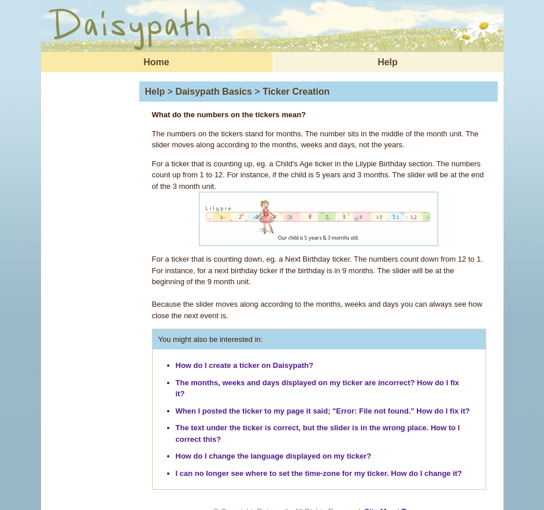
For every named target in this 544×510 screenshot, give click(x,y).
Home (156, 62)
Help (388, 62)
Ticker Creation (296, 91)
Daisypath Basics (213, 91)
